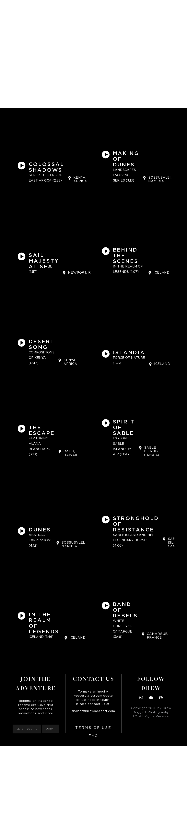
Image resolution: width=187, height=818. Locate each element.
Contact (151, 7)
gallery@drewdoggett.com (93, 711)
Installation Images (120, 7)
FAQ (93, 736)
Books (74, 7)
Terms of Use (93, 728)
